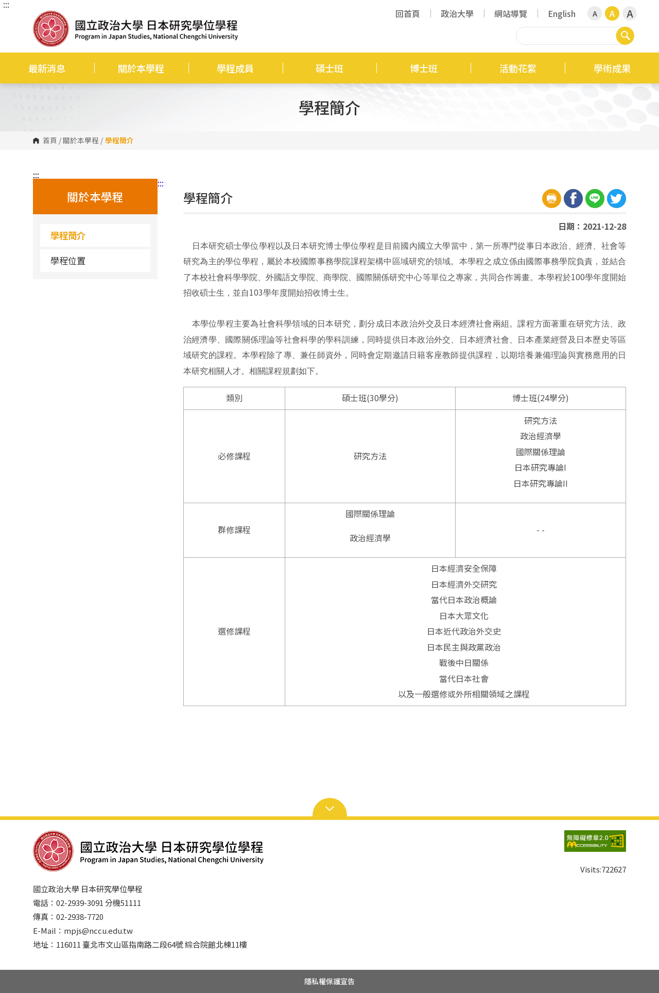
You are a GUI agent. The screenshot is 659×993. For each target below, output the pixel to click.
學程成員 (235, 68)
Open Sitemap (330, 807)
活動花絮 (517, 68)
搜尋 (625, 35)
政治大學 (457, 13)
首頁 (50, 140)
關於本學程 (141, 68)
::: (6, 4)
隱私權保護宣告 (329, 981)
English (562, 13)
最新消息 (46, 68)
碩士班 (329, 68)
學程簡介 (67, 235)
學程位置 (67, 260)
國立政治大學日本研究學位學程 (43, 17)
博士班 (424, 68)
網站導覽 (510, 13)
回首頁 (407, 13)
